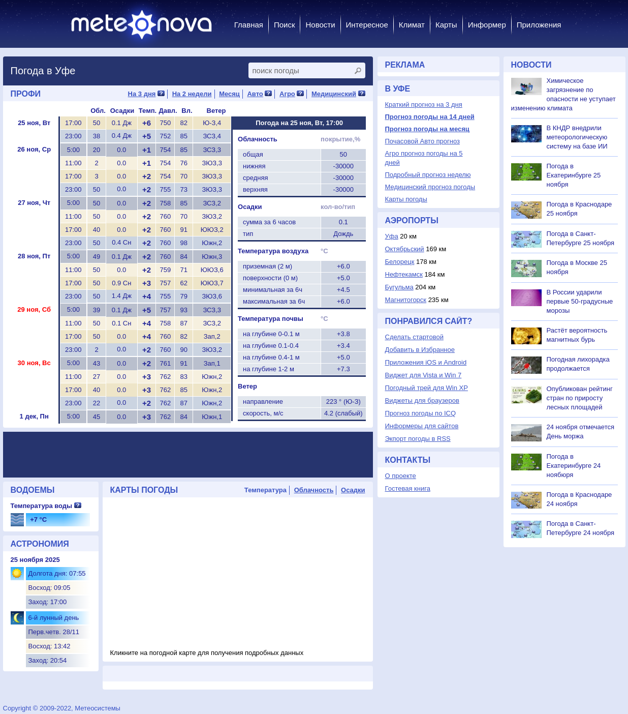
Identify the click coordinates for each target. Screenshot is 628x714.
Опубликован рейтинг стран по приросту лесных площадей (580, 398)
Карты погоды (406, 199)
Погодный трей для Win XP (426, 388)
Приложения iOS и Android (426, 362)
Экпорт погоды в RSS (418, 438)
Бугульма (399, 287)
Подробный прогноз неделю (428, 174)
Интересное (367, 24)
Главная (248, 24)
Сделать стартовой (414, 337)
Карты (446, 24)
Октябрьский (404, 249)
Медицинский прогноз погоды (430, 187)
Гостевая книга (407, 488)
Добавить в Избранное (420, 349)
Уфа (391, 236)
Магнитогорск (406, 300)
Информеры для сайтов (422, 426)
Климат (412, 24)
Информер (487, 24)
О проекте (400, 476)
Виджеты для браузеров (422, 400)
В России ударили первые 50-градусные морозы (580, 301)
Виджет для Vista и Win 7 (423, 375)
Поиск (284, 24)
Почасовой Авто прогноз (422, 141)
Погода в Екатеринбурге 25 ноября (574, 175)
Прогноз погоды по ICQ (420, 413)
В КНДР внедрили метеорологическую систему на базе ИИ (577, 137)
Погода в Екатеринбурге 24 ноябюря (574, 466)
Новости (320, 24)
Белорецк (400, 261)
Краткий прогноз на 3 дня (423, 104)
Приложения (539, 24)
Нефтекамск (404, 274)
